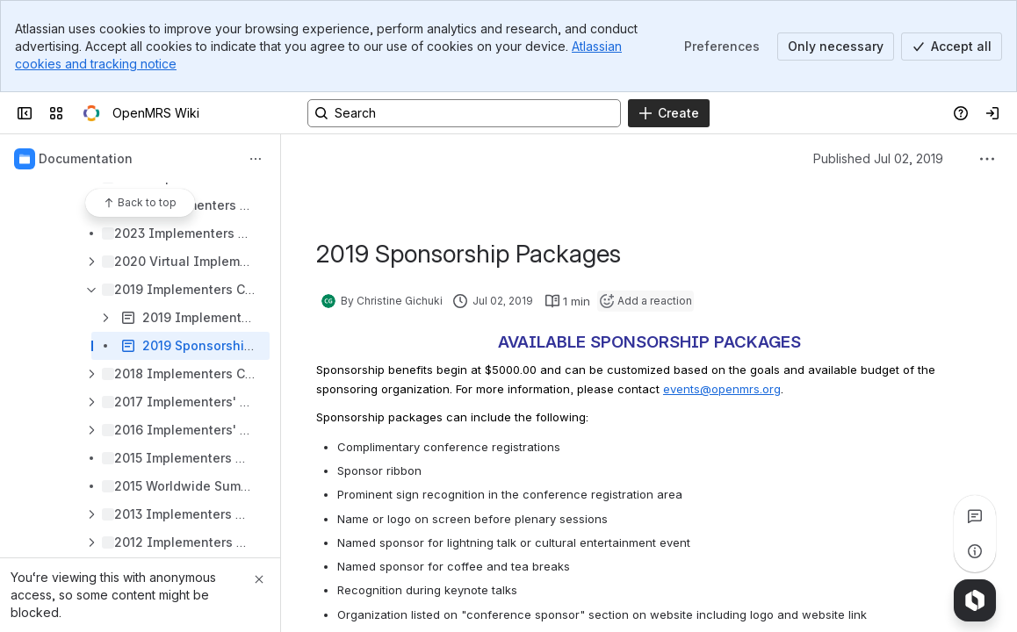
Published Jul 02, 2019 (878, 158)
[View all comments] (975, 516)
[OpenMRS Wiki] (91, 113)
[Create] (669, 113)
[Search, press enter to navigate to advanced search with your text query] (464, 113)
